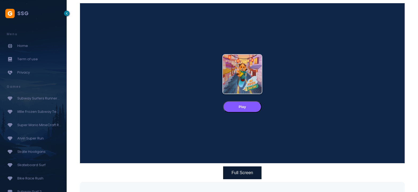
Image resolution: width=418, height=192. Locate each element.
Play (242, 107)
